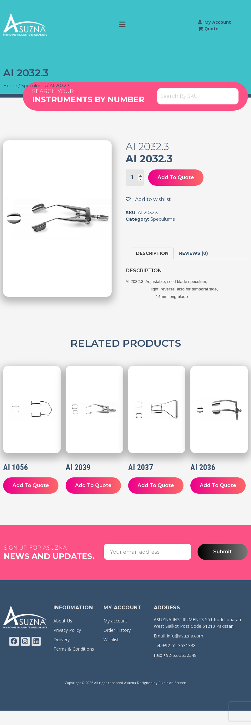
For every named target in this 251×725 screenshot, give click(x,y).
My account (115, 621)
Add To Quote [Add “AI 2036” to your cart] (218, 485)
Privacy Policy (67, 630)
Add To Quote (176, 177)
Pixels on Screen (172, 682)
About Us (62, 621)
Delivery (61, 639)
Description (152, 253)
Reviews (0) (193, 253)
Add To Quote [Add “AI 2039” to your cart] (93, 485)
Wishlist (111, 639)
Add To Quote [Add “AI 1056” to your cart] (31, 485)
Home (10, 85)
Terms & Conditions (73, 649)
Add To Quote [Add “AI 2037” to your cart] (156, 485)
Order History (117, 630)
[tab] (152, 253)
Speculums (33, 85)
